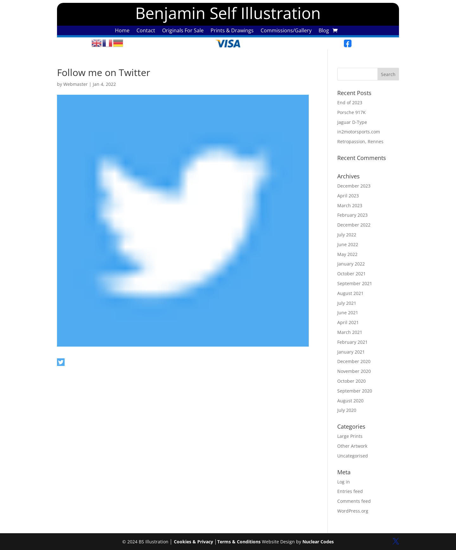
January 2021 (351, 352)
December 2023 (353, 186)
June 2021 (347, 313)
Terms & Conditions (239, 542)
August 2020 (350, 401)
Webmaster (75, 84)
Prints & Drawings (232, 31)
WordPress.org (352, 511)
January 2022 (351, 264)
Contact (145, 31)
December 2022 (353, 225)
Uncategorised (352, 456)
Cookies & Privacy (193, 542)
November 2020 (354, 371)
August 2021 (350, 293)
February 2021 (352, 342)
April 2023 (348, 196)
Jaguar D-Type (352, 122)
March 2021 (349, 332)
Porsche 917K (351, 112)
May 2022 (347, 254)
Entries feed (350, 491)
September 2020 (354, 391)
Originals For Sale (183, 31)
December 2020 (353, 361)
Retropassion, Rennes (360, 141)
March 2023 (349, 205)
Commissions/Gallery (286, 31)
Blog (324, 31)
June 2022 (347, 244)
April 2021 (348, 322)
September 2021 (354, 283)
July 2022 (346, 235)
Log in (343, 482)
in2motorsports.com (358, 132)
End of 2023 (349, 102)
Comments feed (354, 501)
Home (122, 31)
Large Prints (350, 436)
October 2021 (351, 274)
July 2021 (346, 303)
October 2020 (351, 381)
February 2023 (352, 215)
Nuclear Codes (318, 542)
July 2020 (346, 410)
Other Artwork (352, 446)
